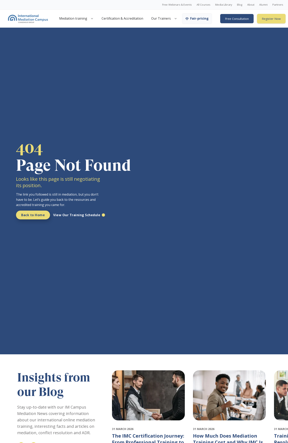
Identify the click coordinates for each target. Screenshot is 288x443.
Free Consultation (237, 19)
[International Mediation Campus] (28, 18)
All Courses (203, 4)
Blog (239, 4)
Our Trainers (161, 18)
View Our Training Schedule (76, 215)
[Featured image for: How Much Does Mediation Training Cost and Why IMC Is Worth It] (229, 424)
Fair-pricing (197, 18)
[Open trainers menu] (175, 18)
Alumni (263, 4)
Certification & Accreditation (122, 18)
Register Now (271, 19)
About (251, 4)
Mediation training (73, 18)
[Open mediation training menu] (92, 18)
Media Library (223, 4)
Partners (277, 4)
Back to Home (33, 215)
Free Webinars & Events (177, 4)
